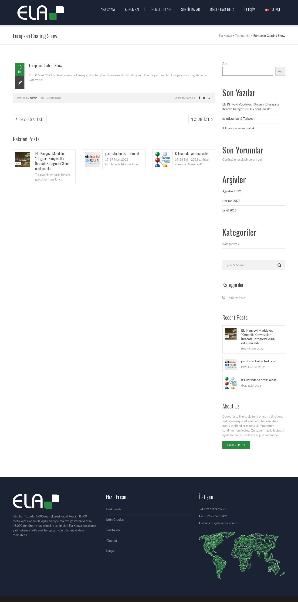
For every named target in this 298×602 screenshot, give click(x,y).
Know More (236, 444)
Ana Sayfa (108, 9)
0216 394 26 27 (215, 509)
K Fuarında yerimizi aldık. (192, 153)
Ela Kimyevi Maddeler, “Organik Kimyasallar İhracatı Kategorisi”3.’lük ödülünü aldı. (52, 161)
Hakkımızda (113, 509)
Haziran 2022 (231, 201)
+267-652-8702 (215, 516)
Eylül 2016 (229, 210)
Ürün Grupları (115, 519)
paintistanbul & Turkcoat (122, 153)
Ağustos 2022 (231, 191)
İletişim (249, 9)
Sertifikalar (190, 9)
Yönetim (111, 540)
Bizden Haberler (222, 9)
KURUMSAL (132, 9)
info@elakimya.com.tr (223, 523)
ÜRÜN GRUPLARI (160, 9)
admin (33, 97)
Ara (224, 63)
